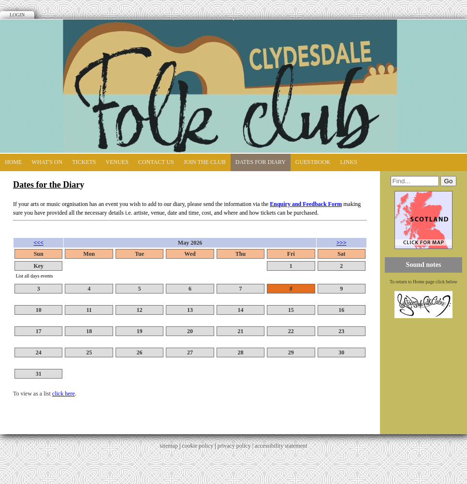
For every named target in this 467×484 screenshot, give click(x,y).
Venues (117, 162)
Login (17, 14)
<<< (38, 242)
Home (13, 162)
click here (63, 393)
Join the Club (205, 162)
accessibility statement (281, 445)
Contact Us (156, 162)
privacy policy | (236, 445)
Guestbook (313, 162)
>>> (341, 242)
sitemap (169, 445)
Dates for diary (260, 162)
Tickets (84, 162)
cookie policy (197, 445)
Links (348, 162)
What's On (46, 162)
